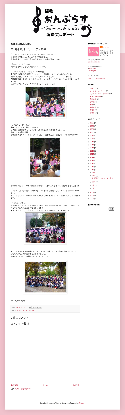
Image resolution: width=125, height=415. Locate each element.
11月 (94, 175)
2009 (92, 192)
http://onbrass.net (94, 62)
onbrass (106, 47)
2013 (92, 160)
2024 (92, 126)
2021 (92, 135)
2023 (92, 129)
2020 (92, 138)
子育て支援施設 (95, 96)
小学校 (92, 102)
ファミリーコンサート (98, 91)
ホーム (45, 385)
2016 (92, 151)
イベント (93, 88)
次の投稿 (14, 385)
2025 (92, 123)
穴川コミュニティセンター (25, 310)
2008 (92, 195)
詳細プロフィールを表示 (96, 78)
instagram (92, 71)
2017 (92, 148)
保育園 (92, 110)
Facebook (92, 69)
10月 (94, 182)
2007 (92, 199)
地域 (91, 105)
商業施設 (93, 99)
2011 (92, 167)
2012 (92, 163)
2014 (92, 157)
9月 (93, 185)
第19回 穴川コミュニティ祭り (102, 178)
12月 (94, 172)
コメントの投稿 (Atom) (23, 389)
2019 (92, 142)
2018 (92, 145)
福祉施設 (93, 107)
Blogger (81, 403)
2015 (92, 154)
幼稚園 (92, 113)
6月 (93, 188)
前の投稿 (76, 385)
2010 (92, 170)
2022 (92, 132)
